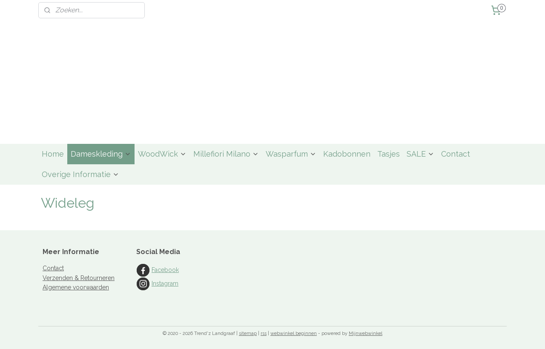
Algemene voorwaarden (76, 287)
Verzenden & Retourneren (79, 278)
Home (53, 153)
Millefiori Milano (226, 153)
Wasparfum (291, 153)
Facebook (165, 269)
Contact (455, 153)
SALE (420, 153)
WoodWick (162, 153)
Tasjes (388, 153)
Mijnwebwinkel (365, 333)
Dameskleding (101, 153)
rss (264, 333)
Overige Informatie (80, 174)
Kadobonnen (346, 153)
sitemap (248, 333)
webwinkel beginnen (293, 333)
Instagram (165, 283)
